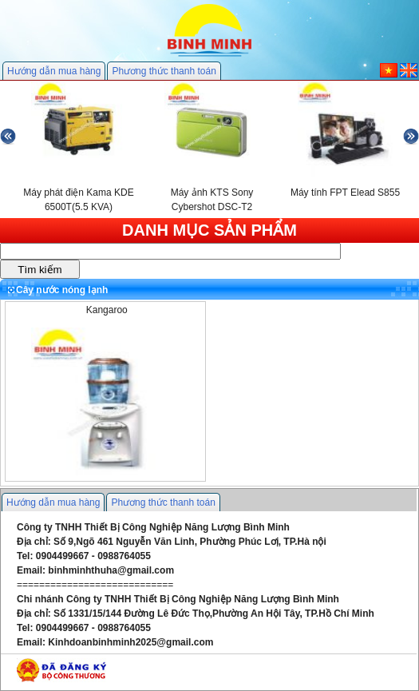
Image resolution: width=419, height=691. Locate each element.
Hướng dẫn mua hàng (54, 71)
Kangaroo (107, 310)
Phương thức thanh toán (163, 71)
